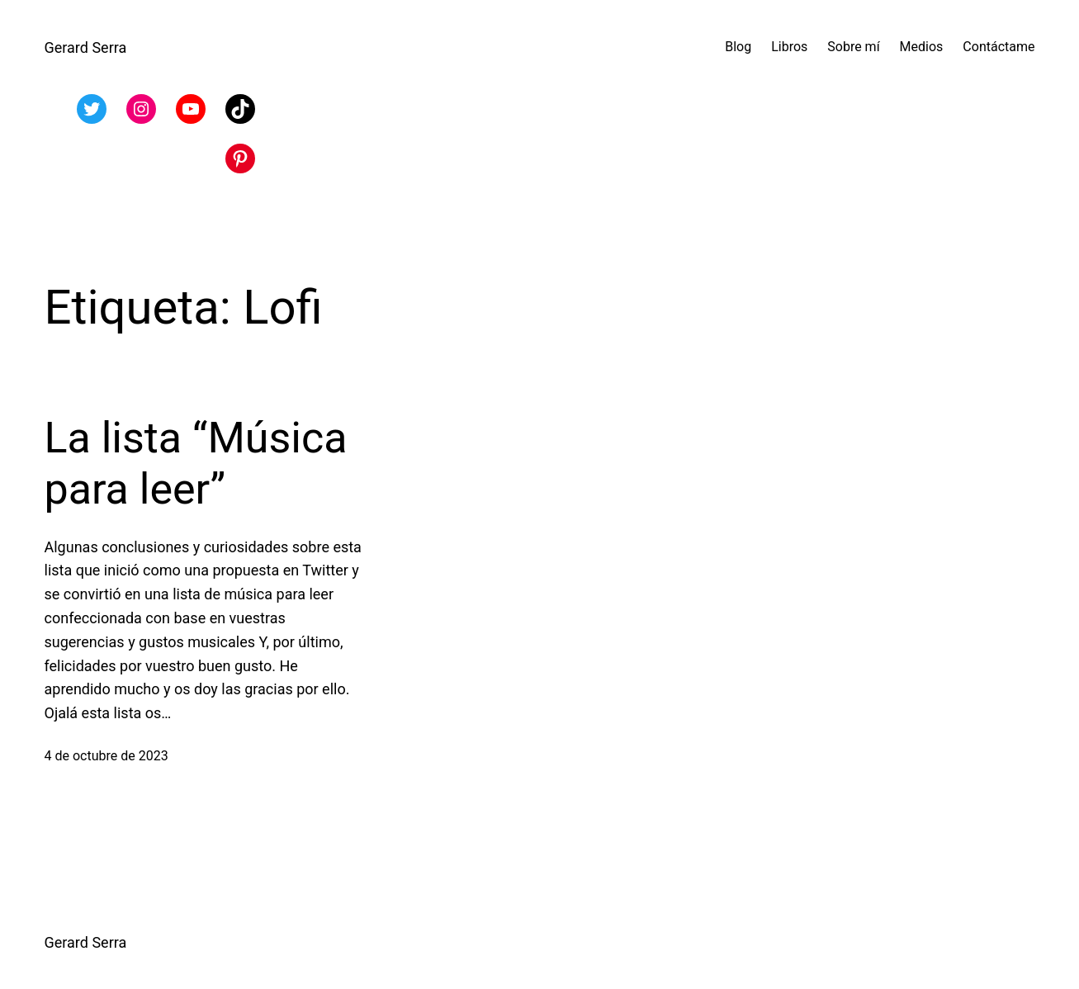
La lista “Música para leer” (196, 463)
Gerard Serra (86, 47)
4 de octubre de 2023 (106, 756)
